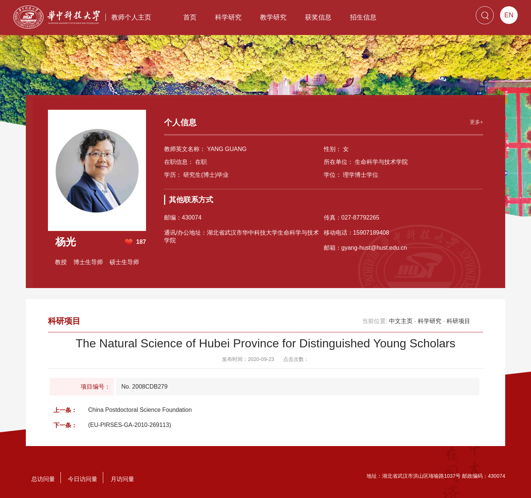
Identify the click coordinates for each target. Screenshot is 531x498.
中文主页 (401, 321)
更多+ (476, 122)
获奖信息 (318, 17)
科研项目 (458, 321)
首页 (190, 17)
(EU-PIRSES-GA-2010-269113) (129, 425)
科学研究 (228, 17)
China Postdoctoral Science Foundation (140, 410)
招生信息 (363, 17)
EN (508, 15)
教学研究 (273, 17)
